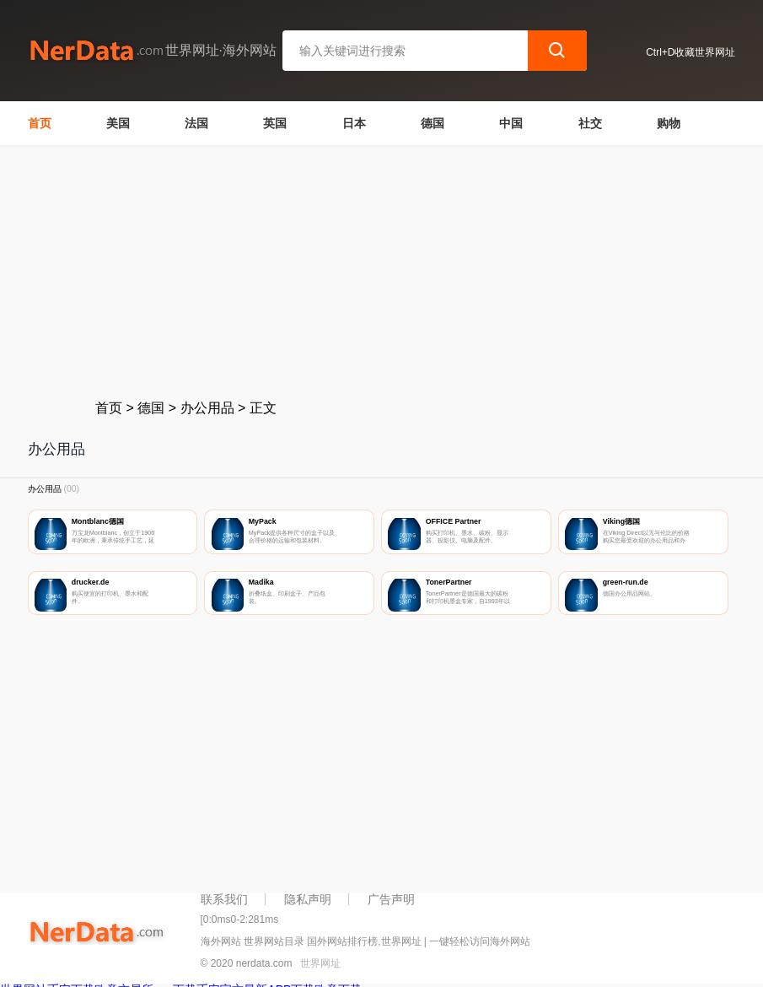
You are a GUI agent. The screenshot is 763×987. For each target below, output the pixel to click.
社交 (590, 123)
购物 (668, 123)
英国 (275, 123)
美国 (118, 123)
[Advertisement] (382, 272)
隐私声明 (307, 899)
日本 (354, 123)
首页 (39, 123)
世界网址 (320, 963)
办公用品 (207, 408)
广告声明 (391, 899)
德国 (432, 123)
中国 (511, 123)
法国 (196, 123)
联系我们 (224, 899)
